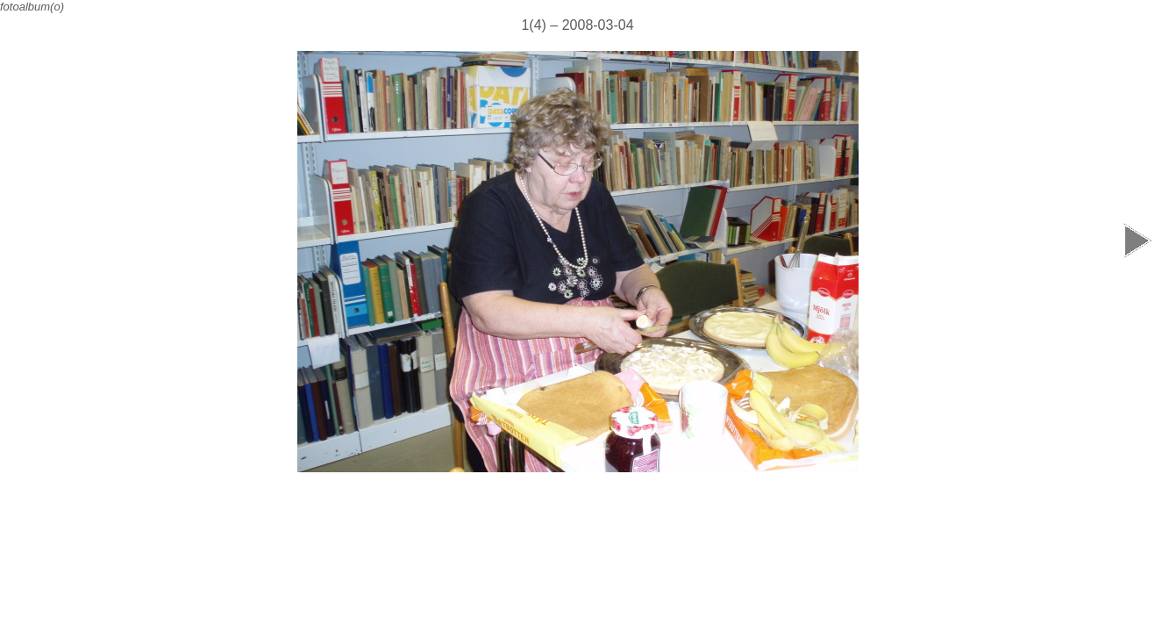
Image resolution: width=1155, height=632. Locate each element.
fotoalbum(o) (32, 6)
